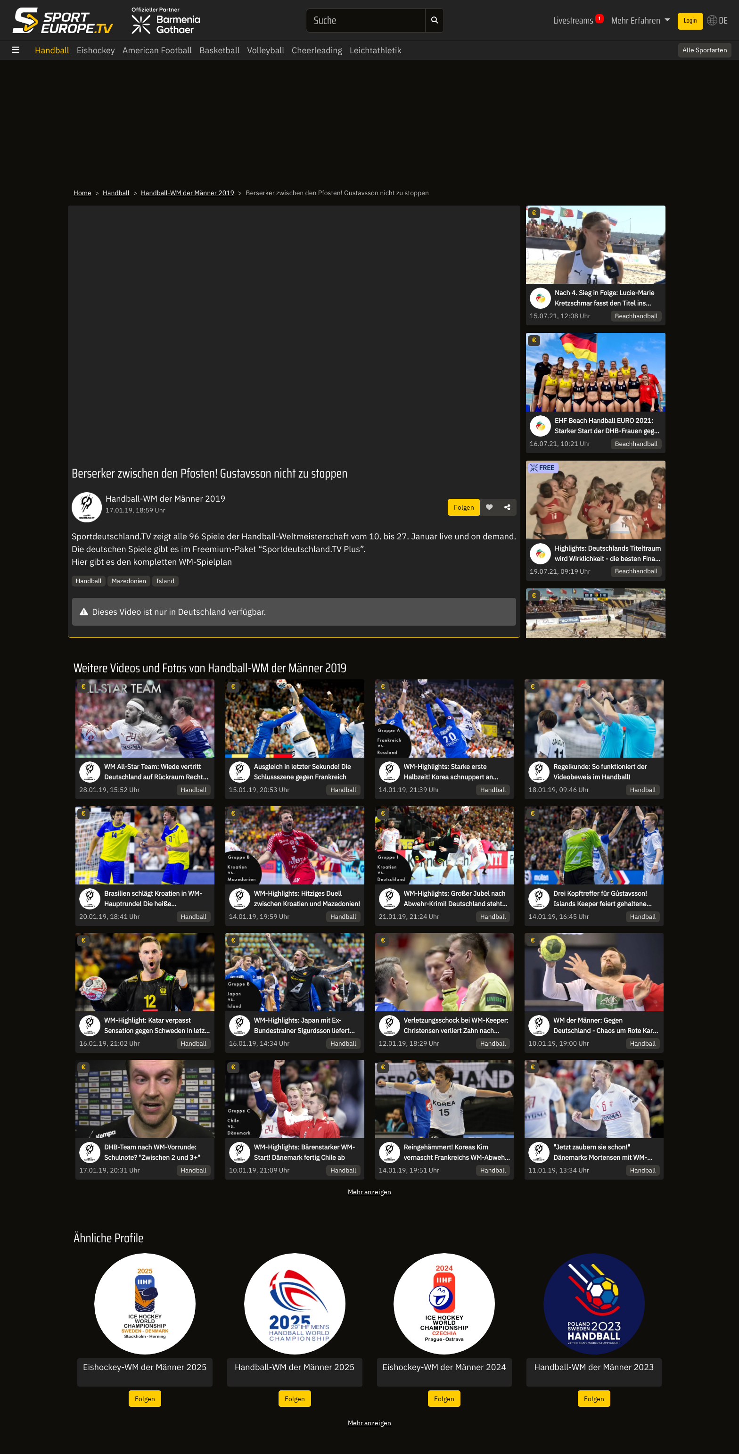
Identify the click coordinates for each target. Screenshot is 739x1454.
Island (165, 581)
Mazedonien (129, 581)
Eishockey (96, 50)
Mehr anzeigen (369, 1191)
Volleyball (265, 50)
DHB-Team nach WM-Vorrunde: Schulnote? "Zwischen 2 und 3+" (152, 1152)
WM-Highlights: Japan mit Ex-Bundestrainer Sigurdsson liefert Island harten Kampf (302, 1026)
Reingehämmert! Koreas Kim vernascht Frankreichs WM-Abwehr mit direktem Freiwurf (456, 1153)
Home (82, 193)
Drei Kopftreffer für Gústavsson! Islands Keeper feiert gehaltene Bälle (600, 899)
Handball (52, 50)
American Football (157, 50)
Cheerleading (317, 50)
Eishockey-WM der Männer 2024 (445, 1367)
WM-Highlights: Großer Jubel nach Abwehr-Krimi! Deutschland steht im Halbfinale (455, 899)
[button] (489, 507)
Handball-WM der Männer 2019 (187, 193)
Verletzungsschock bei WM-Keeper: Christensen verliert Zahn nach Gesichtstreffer (456, 1026)
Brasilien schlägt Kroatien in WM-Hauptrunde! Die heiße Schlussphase (153, 899)
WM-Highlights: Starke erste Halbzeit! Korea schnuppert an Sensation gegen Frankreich (448, 772)
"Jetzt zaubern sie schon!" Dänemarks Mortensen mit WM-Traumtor (600, 1153)
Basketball (219, 50)
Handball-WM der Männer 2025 (294, 1367)
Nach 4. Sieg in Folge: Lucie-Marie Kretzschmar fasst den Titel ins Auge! (604, 298)
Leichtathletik (376, 50)
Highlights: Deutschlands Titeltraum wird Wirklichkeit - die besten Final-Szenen (608, 554)
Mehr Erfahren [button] (636, 20)
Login (690, 21)
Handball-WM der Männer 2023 (594, 1367)
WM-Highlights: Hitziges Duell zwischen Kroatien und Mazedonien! (307, 898)
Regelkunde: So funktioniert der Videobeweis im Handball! (600, 771)
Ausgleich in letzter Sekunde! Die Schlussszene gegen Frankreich (302, 771)
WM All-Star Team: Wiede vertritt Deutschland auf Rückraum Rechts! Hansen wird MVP (156, 772)
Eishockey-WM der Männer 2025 (145, 1367)
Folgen (464, 507)
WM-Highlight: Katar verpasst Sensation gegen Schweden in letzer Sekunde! (157, 1026)
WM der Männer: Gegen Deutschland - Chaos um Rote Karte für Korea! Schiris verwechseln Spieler (605, 1026)
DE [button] (717, 20)
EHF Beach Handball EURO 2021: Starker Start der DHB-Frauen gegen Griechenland (608, 426)
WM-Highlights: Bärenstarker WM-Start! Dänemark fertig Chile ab (304, 1152)
